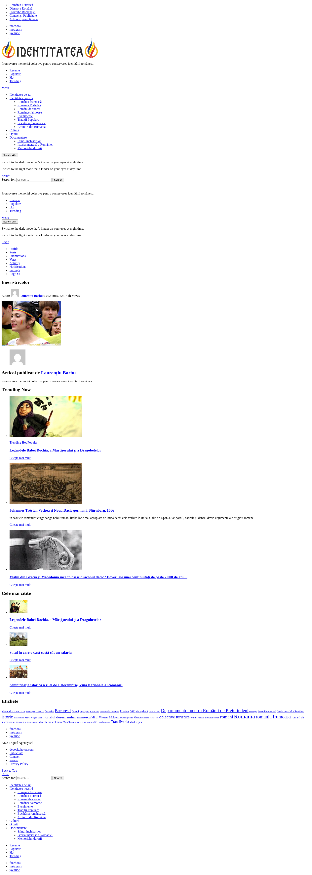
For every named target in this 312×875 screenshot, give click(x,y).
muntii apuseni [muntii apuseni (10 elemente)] (126, 718)
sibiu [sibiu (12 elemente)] (41, 722)
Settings (15, 270)
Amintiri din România (32, 126)
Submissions (18, 256)
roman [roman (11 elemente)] (216, 717)
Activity (15, 263)
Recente (15, 70)
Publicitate (16, 753)
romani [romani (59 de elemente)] (226, 716)
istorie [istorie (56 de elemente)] (7, 716)
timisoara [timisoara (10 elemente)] (86, 722)
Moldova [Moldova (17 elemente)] (114, 717)
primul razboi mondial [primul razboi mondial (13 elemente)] (201, 717)
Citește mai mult (20, 458)
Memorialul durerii (30, 148)
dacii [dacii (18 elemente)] (145, 711)
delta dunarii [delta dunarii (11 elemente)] (154, 711)
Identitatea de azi (20, 94)
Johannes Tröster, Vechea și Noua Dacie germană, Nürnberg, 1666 (62, 510)
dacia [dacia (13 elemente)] (138, 711)
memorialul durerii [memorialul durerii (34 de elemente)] (52, 717)
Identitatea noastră (21, 98)
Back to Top (9, 770)
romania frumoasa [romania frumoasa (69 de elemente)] (273, 716)
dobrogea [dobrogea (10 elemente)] (253, 711)
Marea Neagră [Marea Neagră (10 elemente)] (31, 718)
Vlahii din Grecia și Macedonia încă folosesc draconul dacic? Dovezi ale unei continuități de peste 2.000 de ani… (98, 577)
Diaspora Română (21, 8)
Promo (14, 760)
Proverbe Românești (22, 12)
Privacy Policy (19, 763)
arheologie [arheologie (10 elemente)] (30, 711)
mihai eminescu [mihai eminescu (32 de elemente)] (79, 717)
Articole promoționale (24, 19)
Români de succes (29, 109)
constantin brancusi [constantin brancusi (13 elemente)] (109, 711)
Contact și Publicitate (23, 15)
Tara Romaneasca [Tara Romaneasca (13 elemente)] (72, 722)
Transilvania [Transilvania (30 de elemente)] (120, 722)
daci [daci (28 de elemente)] (133, 711)
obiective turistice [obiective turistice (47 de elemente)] (174, 717)
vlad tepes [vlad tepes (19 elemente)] (136, 722)
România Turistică (21, 5)
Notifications (18, 266)
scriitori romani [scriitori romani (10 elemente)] (31, 722)
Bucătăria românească (32, 123)
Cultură (14, 130)
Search (58, 179)
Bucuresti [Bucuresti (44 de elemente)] (63, 710)
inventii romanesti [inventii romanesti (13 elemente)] (267, 711)
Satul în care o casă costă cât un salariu (41, 652)
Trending (15, 81)
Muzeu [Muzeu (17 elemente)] (138, 717)
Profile (14, 248)
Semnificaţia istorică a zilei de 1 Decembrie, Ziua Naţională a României (66, 685)
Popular (32, 442)
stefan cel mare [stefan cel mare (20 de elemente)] (53, 722)
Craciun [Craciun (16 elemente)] (124, 711)
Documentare (18, 137)
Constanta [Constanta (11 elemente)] (94, 711)
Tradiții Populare (28, 119)
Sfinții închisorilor (29, 141)
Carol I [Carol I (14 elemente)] (75, 711)
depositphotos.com (21, 749)
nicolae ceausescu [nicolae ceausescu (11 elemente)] (150, 717)
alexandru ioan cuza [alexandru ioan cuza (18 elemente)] (13, 711)
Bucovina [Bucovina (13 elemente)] (49, 711)
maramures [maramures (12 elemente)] (19, 717)
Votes (13, 259)
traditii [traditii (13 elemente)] (94, 722)
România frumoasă (30, 101)
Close (5, 774)
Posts (13, 252)
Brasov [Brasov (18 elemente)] (39, 711)
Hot (12, 77)
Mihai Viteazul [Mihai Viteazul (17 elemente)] (100, 717)
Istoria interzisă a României (35, 144)
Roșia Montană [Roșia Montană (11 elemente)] (17, 722)
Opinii (14, 134)
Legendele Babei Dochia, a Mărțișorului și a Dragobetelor (55, 450)
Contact (15, 756)
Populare (15, 74)
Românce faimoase (30, 112)
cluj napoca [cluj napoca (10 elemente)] (85, 711)
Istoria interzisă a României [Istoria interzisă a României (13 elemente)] (290, 711)
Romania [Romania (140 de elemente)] (244, 716)
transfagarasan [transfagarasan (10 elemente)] (104, 722)
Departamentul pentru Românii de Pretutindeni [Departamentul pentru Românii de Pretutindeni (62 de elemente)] (205, 710)
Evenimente (25, 116)
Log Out (15, 273)
